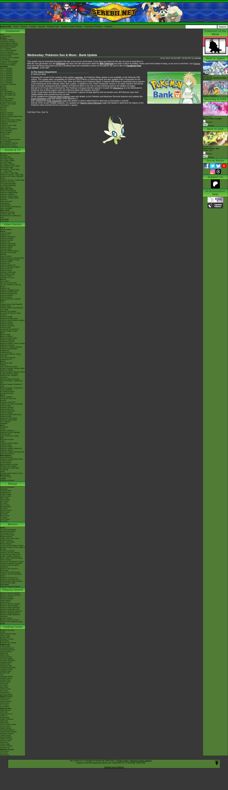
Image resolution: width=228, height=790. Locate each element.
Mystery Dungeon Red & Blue (10, 414)
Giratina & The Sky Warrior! (10, 553)
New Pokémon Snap (7, 274)
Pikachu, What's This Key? (9, 620)
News (2, 34)
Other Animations (6, 208)
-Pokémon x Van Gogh (8, 125)
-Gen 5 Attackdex (6, 75)
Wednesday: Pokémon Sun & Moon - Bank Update (62, 55)
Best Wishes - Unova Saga (9, 169)
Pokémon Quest (6, 297)
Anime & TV (13, 149)
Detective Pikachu (6, 295)
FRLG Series (4, 505)
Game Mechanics (6, 100)
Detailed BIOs (5, 492)
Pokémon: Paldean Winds (9, 198)
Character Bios (5, 157)
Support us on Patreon (114, 767)
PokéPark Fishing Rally (8, 420)
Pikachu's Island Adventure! (10, 607)
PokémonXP (4, 118)
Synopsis (207, 154)
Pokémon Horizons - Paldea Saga (12, 180)
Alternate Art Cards (7, 639)
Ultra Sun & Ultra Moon (8, 283)
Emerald (3, 400)
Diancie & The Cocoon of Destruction (9, 569)
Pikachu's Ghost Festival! (9, 606)
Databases (13, 31)
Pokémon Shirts (6, 132)
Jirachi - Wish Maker (7, 542)
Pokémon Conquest (7, 345)
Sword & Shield (5, 256)
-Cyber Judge (5, 744)
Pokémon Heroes (6, 540)
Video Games (13, 224)
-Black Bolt (4, 653)
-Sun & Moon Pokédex (8, 50)
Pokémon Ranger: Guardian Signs (12, 368)
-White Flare (4, 655)
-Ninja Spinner (5, 710)
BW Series (4, 514)
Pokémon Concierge (7, 212)
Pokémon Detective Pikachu (10, 586)
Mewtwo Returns (6, 537)
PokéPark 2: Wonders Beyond (11, 347)
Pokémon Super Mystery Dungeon (12, 320)
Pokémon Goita (5, 477)
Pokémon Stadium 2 (7, 430)
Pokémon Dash (5, 406)
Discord (41, 26)
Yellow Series (5, 500)
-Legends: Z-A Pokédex (8, 63)
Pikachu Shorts (12, 589)
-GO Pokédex (5, 59)
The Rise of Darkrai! (7, 551)
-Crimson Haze (5, 740)
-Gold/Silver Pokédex (7, 42)
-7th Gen (3, 111)
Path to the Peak (6, 201)
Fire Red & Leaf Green (8, 398)
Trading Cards (12, 626)
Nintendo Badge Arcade (8, 331)
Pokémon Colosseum (7, 402)
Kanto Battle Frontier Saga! (10, 166)
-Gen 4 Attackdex (6, 74)
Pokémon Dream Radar (8, 338)
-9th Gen (3, 107)
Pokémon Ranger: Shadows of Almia (11, 385)
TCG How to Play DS (7, 358)
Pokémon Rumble (6, 370)
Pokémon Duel (5, 327)
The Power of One (6, 533)
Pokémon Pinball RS (7, 411)
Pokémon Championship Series (11, 116)
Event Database (6, 141)
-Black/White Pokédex (8, 47)
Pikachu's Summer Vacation (10, 593)
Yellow (2, 441)
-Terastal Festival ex (7, 730)
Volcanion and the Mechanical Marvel (11, 575)
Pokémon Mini (5, 434)
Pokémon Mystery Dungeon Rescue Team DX (10, 268)
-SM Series (4, 683)
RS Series (3, 503)
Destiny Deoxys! (6, 544)
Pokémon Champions (7, 237)
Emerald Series (5, 507)
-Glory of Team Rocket (8, 724)
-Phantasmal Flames (7, 650)
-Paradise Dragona (7, 733)
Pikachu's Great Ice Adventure (11, 611)
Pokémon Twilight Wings (9, 192)
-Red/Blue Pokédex (7, 40)
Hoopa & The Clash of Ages (10, 572)
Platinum (3, 365)
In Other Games (6, 461)
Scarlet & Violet (5, 233)
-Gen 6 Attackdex (6, 77)
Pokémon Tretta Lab (7, 340)
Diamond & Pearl (6, 363)
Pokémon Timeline (6, 113)
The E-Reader (5, 422)
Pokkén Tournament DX (8, 293)
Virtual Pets (4, 470)
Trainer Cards (5, 635)
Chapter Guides (5, 494)
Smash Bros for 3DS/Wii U (9, 329)
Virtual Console (5, 463)
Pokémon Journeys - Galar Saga (12, 175)
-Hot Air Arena (5, 726)
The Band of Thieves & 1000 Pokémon (10, 314)
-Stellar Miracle (5, 735)
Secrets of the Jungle (7, 583)
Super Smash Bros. (7, 454)
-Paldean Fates (5, 671)
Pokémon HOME (6, 261)
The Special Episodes (8, 184)
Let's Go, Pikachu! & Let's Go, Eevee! (11, 285)
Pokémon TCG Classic (8, 643)
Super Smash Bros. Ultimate (10, 299)
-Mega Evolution (6, 651)
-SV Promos (4, 700)
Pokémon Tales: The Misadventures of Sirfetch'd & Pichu (10, 215)
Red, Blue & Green (7, 439)
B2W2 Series (5, 516)
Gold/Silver (4, 427)
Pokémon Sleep (6, 249)
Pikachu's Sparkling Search (10, 613)
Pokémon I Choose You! (8, 577)
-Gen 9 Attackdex (6, 82)
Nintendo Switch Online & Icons (11, 473)
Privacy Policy (122, 761)
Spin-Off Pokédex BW (8, 95)
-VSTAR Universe (6, 746)
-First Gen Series (6, 694)
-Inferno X (3, 716)
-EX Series (4, 691)
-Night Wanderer (6, 737)
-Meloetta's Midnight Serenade (11, 563)
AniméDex (4, 155)
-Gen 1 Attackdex (6, 68)
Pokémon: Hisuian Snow (9, 196)
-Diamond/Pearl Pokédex (9, 45)
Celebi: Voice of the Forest (9, 538)
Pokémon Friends (6, 240)
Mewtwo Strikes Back (7, 531)
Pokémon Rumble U (7, 342)
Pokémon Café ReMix (8, 244)
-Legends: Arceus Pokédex (9, 58)
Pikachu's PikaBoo (6, 598)
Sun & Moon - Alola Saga (9, 173)
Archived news (5, 36)
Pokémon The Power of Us (9, 579)
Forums (24, 26)
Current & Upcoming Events (10, 139)
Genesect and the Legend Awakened (9, 566)
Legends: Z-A (5, 235)
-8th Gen (3, 109)
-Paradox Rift (5, 673)
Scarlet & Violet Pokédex (71, 26)
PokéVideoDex (5, 205)
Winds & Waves (5, 229)
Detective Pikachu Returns (9, 251)
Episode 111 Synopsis (212, 119)
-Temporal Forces (6, 669)
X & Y (2, 302)
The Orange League (7, 160)
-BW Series (4, 687)
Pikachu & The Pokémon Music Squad (11, 622)
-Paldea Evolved (6, 678)
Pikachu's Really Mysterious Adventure (10, 615)
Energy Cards (5, 637)
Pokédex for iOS (6, 359)
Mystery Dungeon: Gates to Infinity (12, 343)
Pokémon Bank (5, 306)
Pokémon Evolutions (7, 194)
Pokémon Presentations (8, 129)
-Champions (4, 106)
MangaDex (4, 489)
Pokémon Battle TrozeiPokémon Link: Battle (11, 308)
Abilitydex (3, 90)
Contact (32, 26)
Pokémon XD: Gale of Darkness (11, 404)
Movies (12, 524)
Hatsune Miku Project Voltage (10, 120)
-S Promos (4, 753)
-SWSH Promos (6, 701)
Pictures (208, 126)
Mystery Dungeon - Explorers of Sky (11, 381)
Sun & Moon (4, 281)
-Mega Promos (5, 698)
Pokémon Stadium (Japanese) (11, 448)
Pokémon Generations (8, 191)
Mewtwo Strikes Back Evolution (11, 581)
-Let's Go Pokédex (6, 52)
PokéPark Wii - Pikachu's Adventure (9, 376)
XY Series (3, 517)
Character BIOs (5, 491)
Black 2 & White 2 (6, 336)
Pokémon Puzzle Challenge (10, 432)
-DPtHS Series (5, 689)
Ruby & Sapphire (6, 397)
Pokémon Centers (6, 114)
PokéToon (3, 200)
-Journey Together (6, 659)
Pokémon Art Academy (8, 311)
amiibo (2, 471)
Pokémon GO (5, 242)
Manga (12, 483)
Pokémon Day (5, 127)
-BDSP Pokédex (6, 56)
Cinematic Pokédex (7, 98)
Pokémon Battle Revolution (10, 379)
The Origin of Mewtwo (8, 529)
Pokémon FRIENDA (7, 480)
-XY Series (4, 685)
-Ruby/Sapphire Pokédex (9, 43)
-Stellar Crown (5, 664)
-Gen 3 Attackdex (6, 72)
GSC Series (4, 501)
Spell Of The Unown (7, 535)
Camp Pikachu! (5, 600)
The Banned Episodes (8, 185)
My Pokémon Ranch (7, 391)
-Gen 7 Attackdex (6, 79)
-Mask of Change (6, 739)
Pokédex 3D (4, 350)
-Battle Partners (5, 728)
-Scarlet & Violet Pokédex (9, 61)
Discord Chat (4, 138)
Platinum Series (5, 510)
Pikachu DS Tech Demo (8, 418)
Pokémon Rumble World (8, 318)
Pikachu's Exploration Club (9, 609)
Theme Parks (5, 134)
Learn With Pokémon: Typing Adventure (10, 355)
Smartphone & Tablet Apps (9, 468)
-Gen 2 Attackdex (6, 70)
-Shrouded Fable (6, 666)
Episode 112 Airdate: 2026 (211, 148)
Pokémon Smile (5, 270)
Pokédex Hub (53, 26)
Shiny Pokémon (5, 187)
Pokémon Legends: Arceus (9, 260)
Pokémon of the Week (8, 104)
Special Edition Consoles (9, 464)
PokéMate (3, 423)
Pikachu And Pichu (7, 597)
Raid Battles (4, 641)
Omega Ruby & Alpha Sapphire (11, 304)
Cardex (2, 97)
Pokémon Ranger (6, 413)
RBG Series (4, 498)
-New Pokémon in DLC (8, 145)
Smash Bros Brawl (6, 393)
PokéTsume (4, 221)
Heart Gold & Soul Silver (9, 366)
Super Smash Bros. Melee (9, 436)
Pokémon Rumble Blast (8, 349)
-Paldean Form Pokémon (9, 147)
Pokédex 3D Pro (6, 352)
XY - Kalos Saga (6, 171)
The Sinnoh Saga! (6, 167)
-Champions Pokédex (7, 65)
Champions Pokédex (93, 26)
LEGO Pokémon (6, 130)
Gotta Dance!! (5, 602)
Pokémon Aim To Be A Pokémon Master (11, 177)
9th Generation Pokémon (9, 143)
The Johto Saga (6, 162)
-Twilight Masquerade (7, 667)
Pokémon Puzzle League (9, 443)
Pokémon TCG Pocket (8, 253)
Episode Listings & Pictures (10, 153)
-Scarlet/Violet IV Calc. (8, 102)
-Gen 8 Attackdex (6, 81)
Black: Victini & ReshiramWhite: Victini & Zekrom (11, 559)
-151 (1, 675)
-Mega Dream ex (6, 714)
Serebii (198, 58)
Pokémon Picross (6, 322)
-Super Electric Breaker (8, 732)
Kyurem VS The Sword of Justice (12, 561)
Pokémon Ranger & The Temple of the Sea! (12, 548)
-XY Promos (4, 705)
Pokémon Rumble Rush (8, 292)
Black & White (5, 334)
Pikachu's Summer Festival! (10, 604)
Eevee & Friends (6, 618)
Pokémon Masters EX (8, 245)
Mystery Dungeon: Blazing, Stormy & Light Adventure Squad (12, 373)
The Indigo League (7, 159)
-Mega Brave (4, 717)
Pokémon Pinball (6, 446)
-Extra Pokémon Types (8, 634)
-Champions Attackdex (8, 84)
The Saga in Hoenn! (7, 164)
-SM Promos (4, 703)
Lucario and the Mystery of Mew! (11, 545)
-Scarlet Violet (5, 680)
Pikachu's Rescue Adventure (10, 595)
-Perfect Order (5, 646)
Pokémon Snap (5, 445)
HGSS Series (5, 512)
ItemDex (3, 86)
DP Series (3, 508)
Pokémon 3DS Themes (8, 466)
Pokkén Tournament (7, 325)
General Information (7, 487)
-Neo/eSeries (5, 692)
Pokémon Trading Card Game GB (12, 452)
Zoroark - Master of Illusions (10, 556)
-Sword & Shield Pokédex (9, 54)
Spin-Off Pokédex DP (7, 93)
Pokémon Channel (6, 407)
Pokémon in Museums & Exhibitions (9, 122)
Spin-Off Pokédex (6, 91)
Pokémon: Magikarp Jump (9, 290)
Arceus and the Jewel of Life (10, 554)
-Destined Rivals (6, 657)
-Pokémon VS (5, 748)
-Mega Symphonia (6, 719)
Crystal (2, 429)
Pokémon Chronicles (7, 182)
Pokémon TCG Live (7, 277)
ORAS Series (5, 519)
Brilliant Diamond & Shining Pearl (12, 258)
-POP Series (4, 707)
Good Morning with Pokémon (10, 207)
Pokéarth (108, 26)
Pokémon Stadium (6, 450)
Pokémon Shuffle (6, 317)
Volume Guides (5, 496)
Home (16, 26)
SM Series (4, 521)
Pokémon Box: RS (6, 409)
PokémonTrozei (5, 416)
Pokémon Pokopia (6, 238)
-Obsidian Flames (6, 676)
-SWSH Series (5, 682)
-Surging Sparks (6, 662)
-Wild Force (4, 742)
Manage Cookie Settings (141, 761)
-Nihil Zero (4, 712)
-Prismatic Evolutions (7, 660)
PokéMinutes (4, 203)
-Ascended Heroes (7, 648)
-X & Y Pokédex (5, 49)
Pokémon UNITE (6, 247)
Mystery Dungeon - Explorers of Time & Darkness (11, 389)
